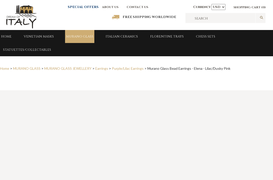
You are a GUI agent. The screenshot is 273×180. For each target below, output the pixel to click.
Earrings (101, 68)
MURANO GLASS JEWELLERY (68, 68)
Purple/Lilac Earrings (128, 68)
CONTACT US (137, 7)
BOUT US (111, 7)
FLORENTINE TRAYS (167, 36)
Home (6, 36)
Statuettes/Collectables (27, 50)
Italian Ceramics (122, 36)
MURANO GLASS (79, 36)
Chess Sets (205, 36)
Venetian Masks (39, 36)
